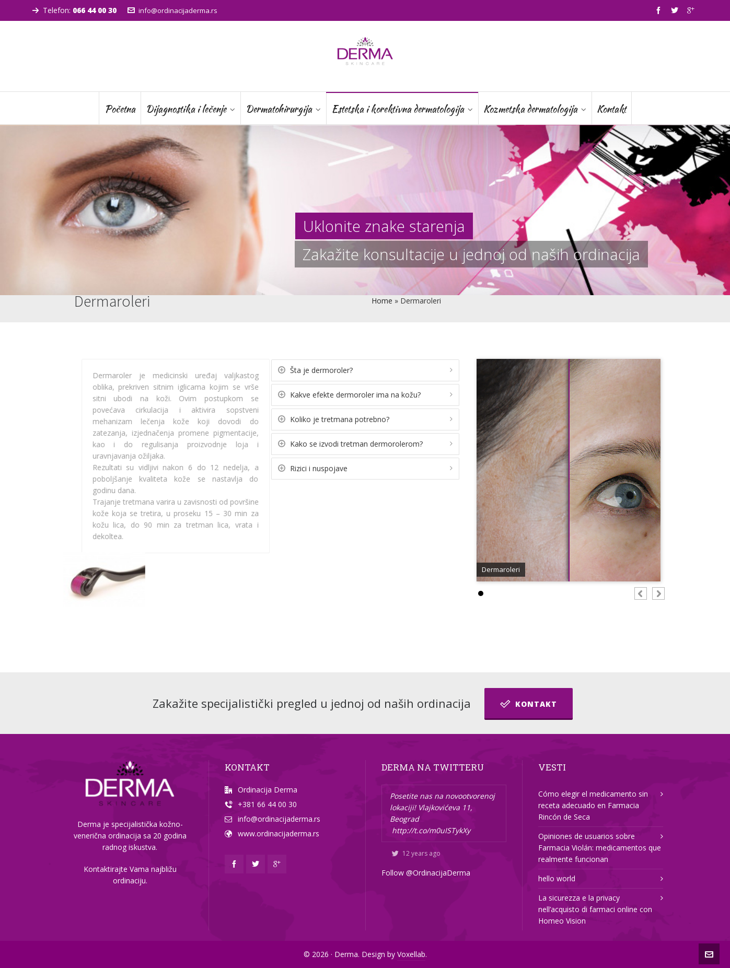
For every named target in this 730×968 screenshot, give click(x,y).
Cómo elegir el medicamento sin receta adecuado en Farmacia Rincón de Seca (593, 805)
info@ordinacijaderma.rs (172, 10)
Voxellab (411, 954)
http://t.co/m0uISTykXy (431, 830)
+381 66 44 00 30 (267, 804)
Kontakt (528, 703)
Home (382, 301)
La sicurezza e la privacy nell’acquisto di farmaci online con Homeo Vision (595, 909)
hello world (556, 878)
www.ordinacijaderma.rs (278, 833)
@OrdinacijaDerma (438, 873)
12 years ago (416, 853)
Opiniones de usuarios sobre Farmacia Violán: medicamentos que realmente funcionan (599, 847)
